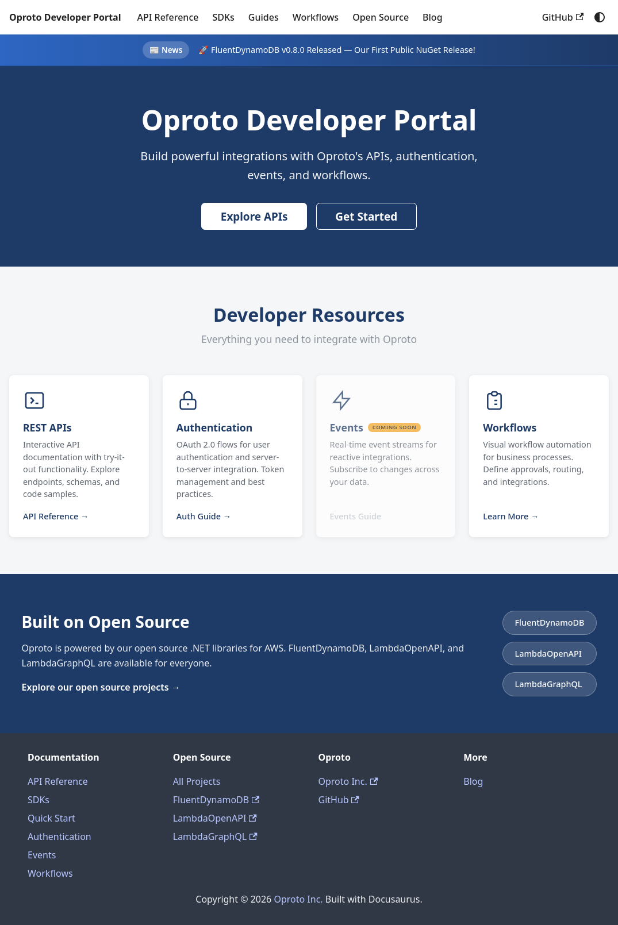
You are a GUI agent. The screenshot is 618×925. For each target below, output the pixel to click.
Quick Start (51, 818)
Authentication (59, 836)
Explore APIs (254, 216)
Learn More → (511, 516)
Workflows (316, 17)
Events (42, 855)
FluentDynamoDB (216, 799)
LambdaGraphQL (215, 836)
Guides (263, 17)
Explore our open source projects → (101, 687)
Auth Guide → (203, 516)
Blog (432, 17)
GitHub (563, 17)
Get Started (366, 216)
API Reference (167, 17)
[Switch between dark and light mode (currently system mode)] (599, 17)
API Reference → (56, 516)
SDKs (223, 17)
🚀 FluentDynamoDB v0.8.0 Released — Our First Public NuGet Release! (336, 49)
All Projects (197, 781)
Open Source (380, 17)
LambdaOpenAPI (215, 818)
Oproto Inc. (348, 781)
